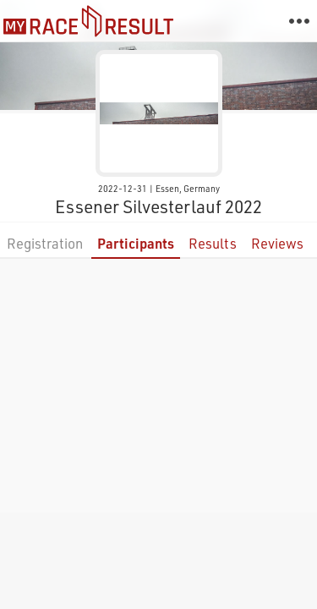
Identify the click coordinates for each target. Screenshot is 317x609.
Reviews (277, 243)
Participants (135, 243)
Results (213, 243)
